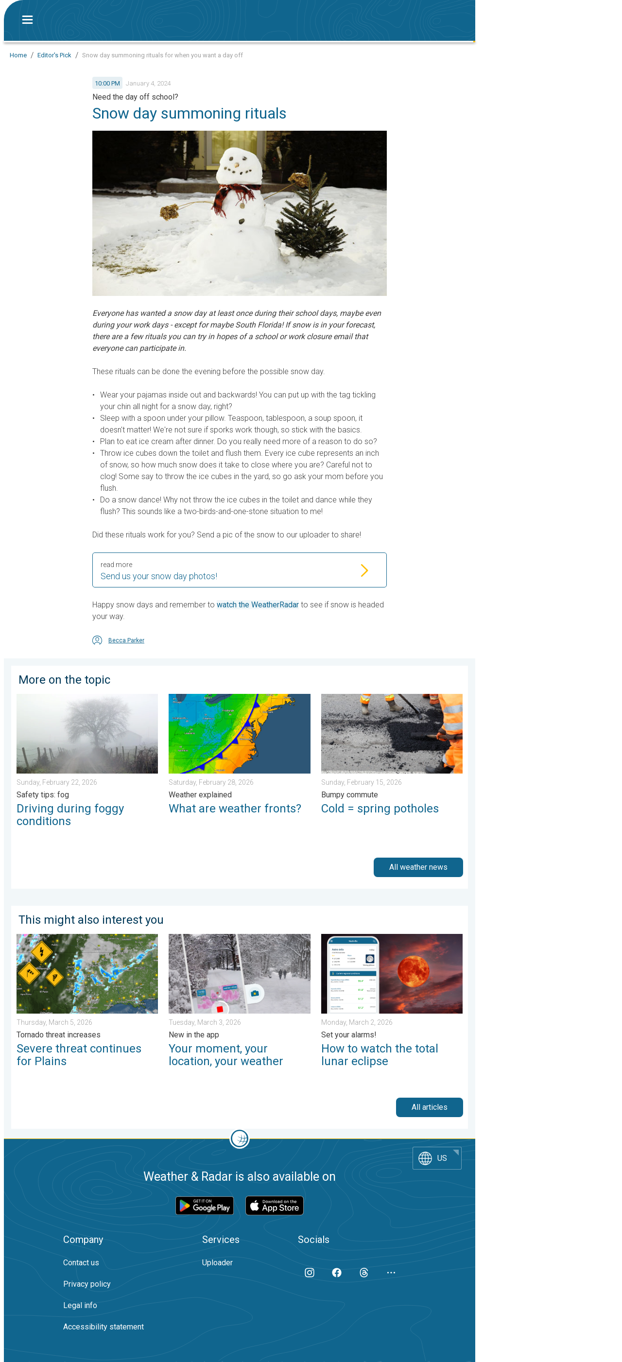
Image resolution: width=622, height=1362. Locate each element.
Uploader (217, 1262)
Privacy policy (87, 1284)
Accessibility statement (103, 1326)
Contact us (81, 1262)
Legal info (80, 1305)
